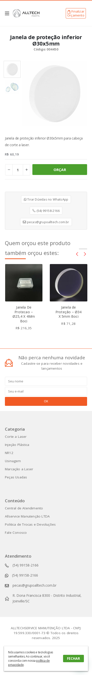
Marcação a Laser (19, 469)
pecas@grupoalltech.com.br (46, 222)
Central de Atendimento (24, 508)
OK (46, 401)
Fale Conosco (16, 532)
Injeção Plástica (17, 444)
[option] (12, 69)
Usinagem (13, 461)
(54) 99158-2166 (45, 210)
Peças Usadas (16, 477)
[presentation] (77, 253)
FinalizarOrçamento (75, 13)
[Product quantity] (17, 169)
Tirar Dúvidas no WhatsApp (46, 199)
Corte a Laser (16, 436)
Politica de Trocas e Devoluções (30, 524)
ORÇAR (59, 169)
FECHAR (73, 658)
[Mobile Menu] (9, 13)
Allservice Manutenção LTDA (27, 516)
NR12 (9, 453)
